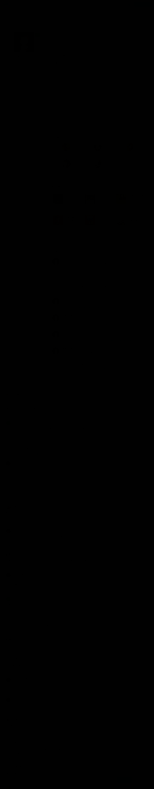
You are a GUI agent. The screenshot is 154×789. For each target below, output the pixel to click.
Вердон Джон (128, 79)
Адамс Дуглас (68, 75)
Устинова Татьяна (109, 94)
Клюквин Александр (63, 111)
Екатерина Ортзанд (18, 589)
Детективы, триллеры (73, 70)
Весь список (60, 190)
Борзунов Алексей (122, 104)
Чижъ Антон (89, 98)
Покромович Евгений (81, 115)
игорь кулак (15, 525)
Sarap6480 (14, 718)
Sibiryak (71, 104)
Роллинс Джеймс (107, 90)
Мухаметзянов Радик (130, 111)
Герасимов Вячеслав (69, 107)
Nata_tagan (24, 91)
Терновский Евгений (74, 119)
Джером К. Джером (97, 83)
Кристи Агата (101, 87)
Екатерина (35, 91)
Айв (11, 353)
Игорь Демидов (16, 630)
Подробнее (63, 781)
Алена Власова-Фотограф (21, 738)
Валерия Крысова (17, 762)
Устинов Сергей (89, 94)
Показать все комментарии (99, 328)
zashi (11, 609)
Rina (11, 457)
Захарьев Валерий (111, 107)
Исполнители (40, 4)
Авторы (26, 4)
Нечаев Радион (60, 115)
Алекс (12, 481)
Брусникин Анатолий (84, 79)
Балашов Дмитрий (62, 79)
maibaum (12, 108)
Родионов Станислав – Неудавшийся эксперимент (106, 292)
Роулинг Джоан (126, 90)
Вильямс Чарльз (61, 83)
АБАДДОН (82, 104)
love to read (68, 210)
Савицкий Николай (104, 115)
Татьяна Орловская (18, 373)
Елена (12, 505)
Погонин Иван (71, 90)
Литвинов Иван (83, 111)
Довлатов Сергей (118, 83)
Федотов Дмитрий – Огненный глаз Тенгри (101, 242)
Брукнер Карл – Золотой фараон (96, 275)
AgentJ (12, 569)
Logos (12, 413)
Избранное (62, 138)
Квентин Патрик (70, 87)
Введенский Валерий (108, 79)
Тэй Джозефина (71, 94)
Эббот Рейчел (104, 98)
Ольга (12, 91)
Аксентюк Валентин (100, 104)
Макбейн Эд (116, 87)
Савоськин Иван (125, 115)
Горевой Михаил (91, 107)
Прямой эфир (21, 346)
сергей (12, 694)
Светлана (23, 108)
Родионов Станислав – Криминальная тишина (103, 320)
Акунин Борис (85, 75)
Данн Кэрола (78, 83)
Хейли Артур (126, 94)
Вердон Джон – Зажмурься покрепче (98, 259)
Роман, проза (93, 70)
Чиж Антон (75, 98)
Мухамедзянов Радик (105, 111)
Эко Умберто (120, 98)
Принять (124, 779)
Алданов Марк (102, 75)
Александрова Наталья (124, 75)
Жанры (15, 4)
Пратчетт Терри (88, 90)
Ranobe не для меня (18, 437)
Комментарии (63, 203)
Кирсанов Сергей (131, 107)
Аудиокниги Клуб (16, 784)
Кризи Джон (86, 87)
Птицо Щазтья (16, 670)
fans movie (14, 393)
